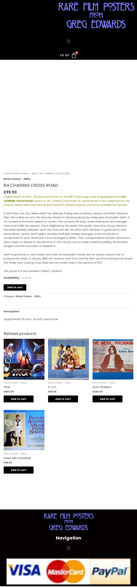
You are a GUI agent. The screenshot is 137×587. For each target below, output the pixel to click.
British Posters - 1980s (25, 173)
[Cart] (68, 56)
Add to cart (15, 287)
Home (7, 173)
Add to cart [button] (18, 399)
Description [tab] (11, 311)
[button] (68, 41)
